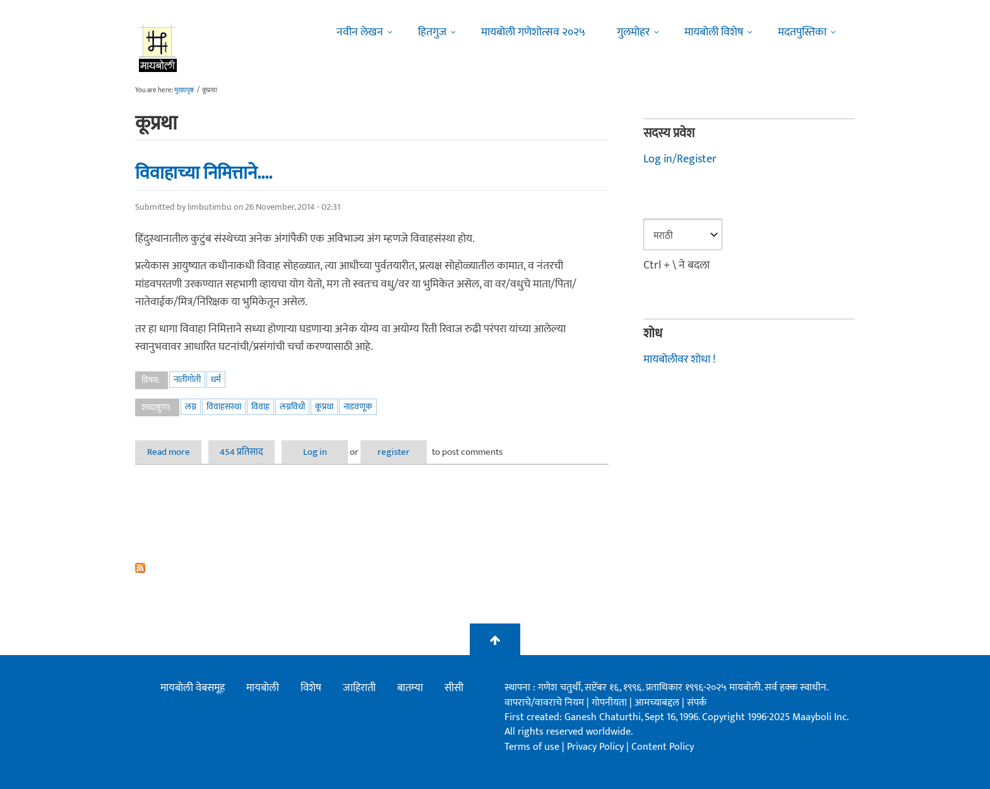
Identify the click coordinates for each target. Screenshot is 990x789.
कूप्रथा (324, 406)
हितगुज (432, 32)
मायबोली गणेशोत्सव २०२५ (533, 32)
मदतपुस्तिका (802, 32)
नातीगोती (187, 379)
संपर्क (697, 702)
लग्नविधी (292, 406)
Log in (315, 452)
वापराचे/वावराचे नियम (544, 702)
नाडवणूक (358, 406)
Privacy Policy (596, 747)
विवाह (260, 406)
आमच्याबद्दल (658, 702)
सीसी (453, 688)
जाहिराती (359, 688)
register (394, 452)
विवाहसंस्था (223, 406)
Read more (174, 452)
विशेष (311, 688)
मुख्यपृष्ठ (184, 90)
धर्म (216, 379)
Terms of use (531, 747)
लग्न (190, 406)
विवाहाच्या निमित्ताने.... (203, 173)
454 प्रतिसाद (241, 452)
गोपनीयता (610, 702)
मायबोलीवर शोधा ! (679, 359)
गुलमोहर (633, 32)
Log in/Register (680, 159)
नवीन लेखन (360, 32)
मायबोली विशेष (713, 32)
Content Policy (662, 747)
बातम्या (410, 688)
